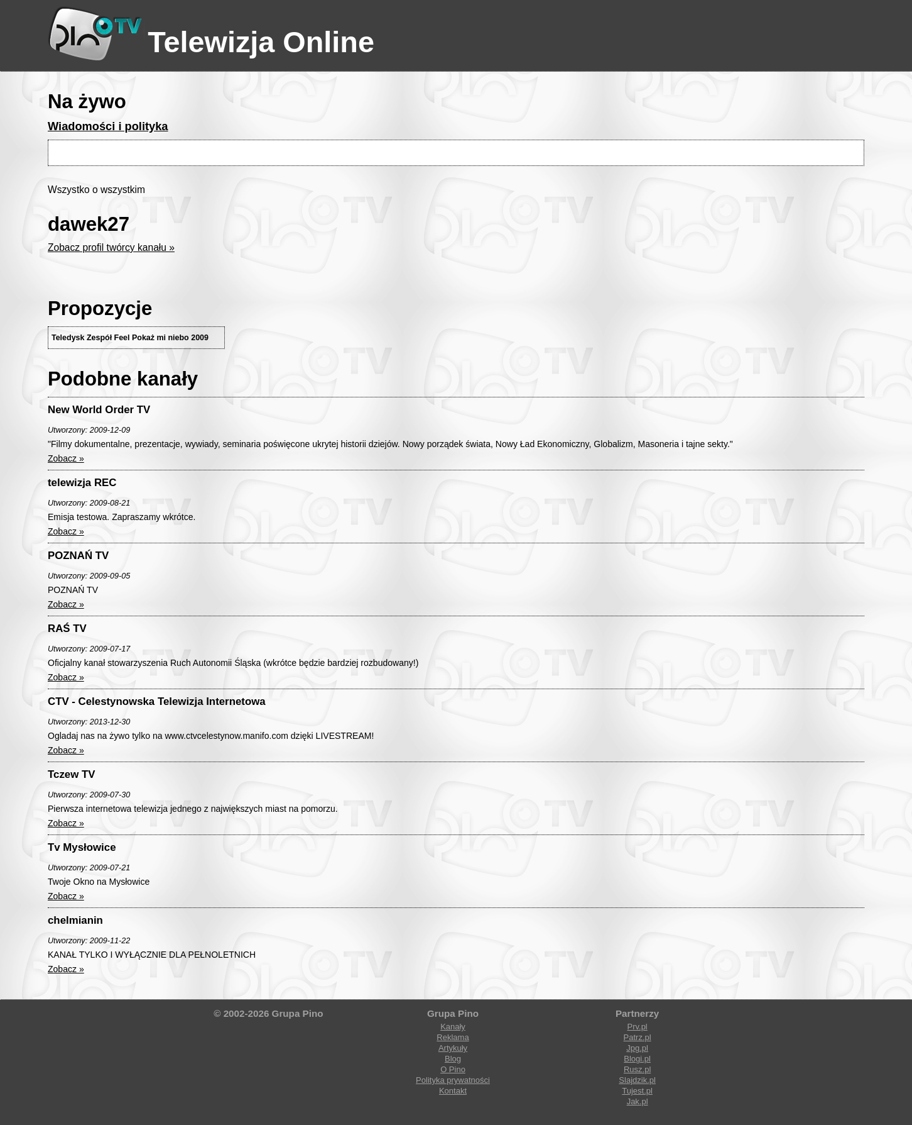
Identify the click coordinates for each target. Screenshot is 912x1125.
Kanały (452, 1026)
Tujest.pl (637, 1090)
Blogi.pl (637, 1058)
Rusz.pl (637, 1069)
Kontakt (453, 1090)
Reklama (453, 1037)
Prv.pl (637, 1026)
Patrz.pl (637, 1037)
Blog (453, 1058)
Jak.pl (637, 1101)
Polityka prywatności (453, 1080)
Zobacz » (66, 458)
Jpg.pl (637, 1048)
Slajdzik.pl (637, 1080)
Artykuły (452, 1048)
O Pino (452, 1069)
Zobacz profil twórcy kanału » (111, 247)
